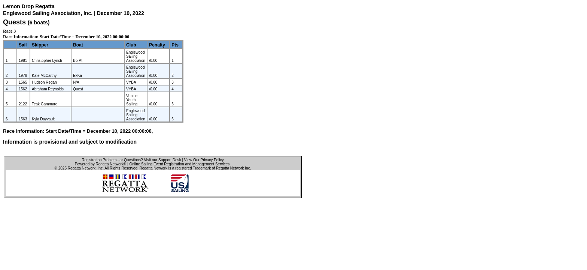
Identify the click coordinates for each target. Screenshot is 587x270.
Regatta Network (81, 168)
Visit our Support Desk (162, 160)
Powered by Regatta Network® (100, 164)
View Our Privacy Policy (204, 160)
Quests (14, 22)
